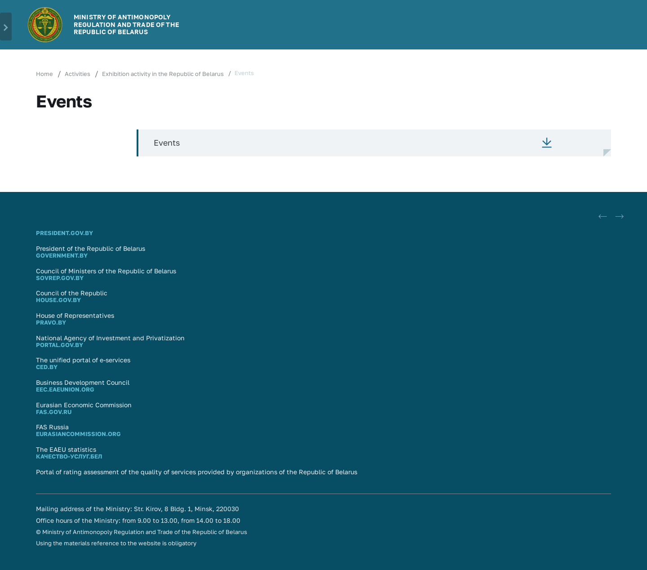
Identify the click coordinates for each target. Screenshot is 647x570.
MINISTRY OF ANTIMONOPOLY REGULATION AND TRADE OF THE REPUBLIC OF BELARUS (126, 24)
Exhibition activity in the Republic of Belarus (163, 73)
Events (167, 142)
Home (44, 73)
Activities (77, 73)
